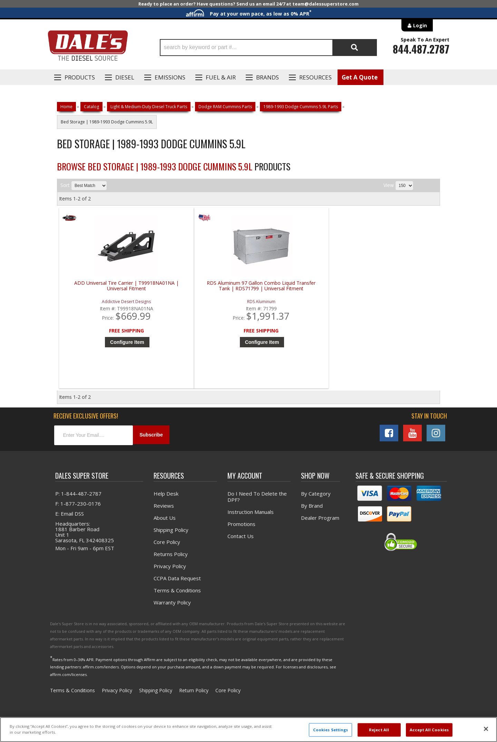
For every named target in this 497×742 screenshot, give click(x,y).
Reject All (379, 729)
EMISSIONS (170, 77)
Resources (315, 77)
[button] (268, 47)
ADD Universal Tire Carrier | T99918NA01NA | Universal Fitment (107, 286)
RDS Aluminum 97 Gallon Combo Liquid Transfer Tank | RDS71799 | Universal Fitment (202, 288)
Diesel (124, 77)
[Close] (486, 728)
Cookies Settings (330, 729)
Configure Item (108, 342)
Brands (267, 77)
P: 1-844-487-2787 (78, 498)
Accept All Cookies (429, 729)
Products (80, 77)
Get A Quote (360, 77)
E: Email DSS (69, 518)
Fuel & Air (221, 77)
